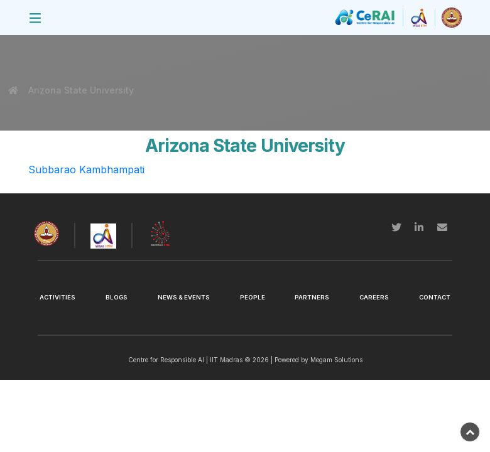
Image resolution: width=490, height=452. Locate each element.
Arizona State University (80, 90)
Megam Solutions (336, 359)
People (252, 297)
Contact (434, 297)
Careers (374, 297)
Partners (312, 297)
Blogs (117, 297)
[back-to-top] (470, 432)
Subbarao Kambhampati (86, 169)
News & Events (184, 297)
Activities (57, 297)
